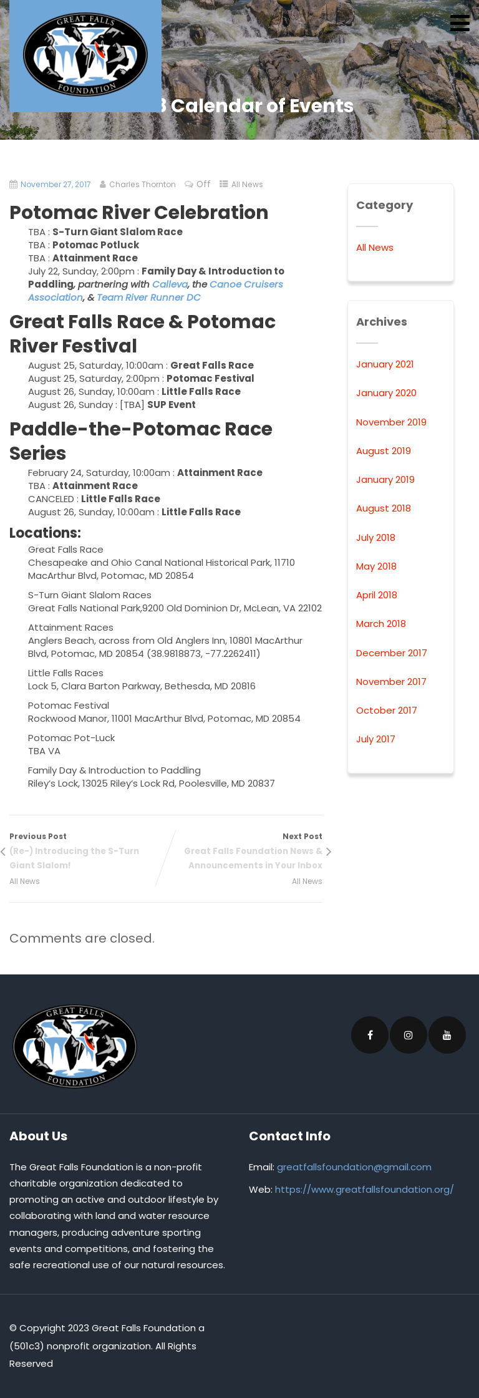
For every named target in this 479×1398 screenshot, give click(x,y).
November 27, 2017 (56, 184)
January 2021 (385, 364)
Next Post (244, 852)
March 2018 (381, 623)
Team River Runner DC (149, 297)
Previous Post (87, 852)
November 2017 (391, 681)
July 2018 (375, 537)
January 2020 (386, 392)
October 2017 (386, 710)
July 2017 (375, 738)
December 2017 (391, 652)
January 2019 (385, 479)
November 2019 (391, 422)
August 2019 (383, 450)
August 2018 (383, 508)
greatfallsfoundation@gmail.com (354, 1166)
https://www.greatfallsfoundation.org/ (364, 1189)
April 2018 (376, 594)
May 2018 (376, 566)
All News (247, 184)
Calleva (170, 284)
